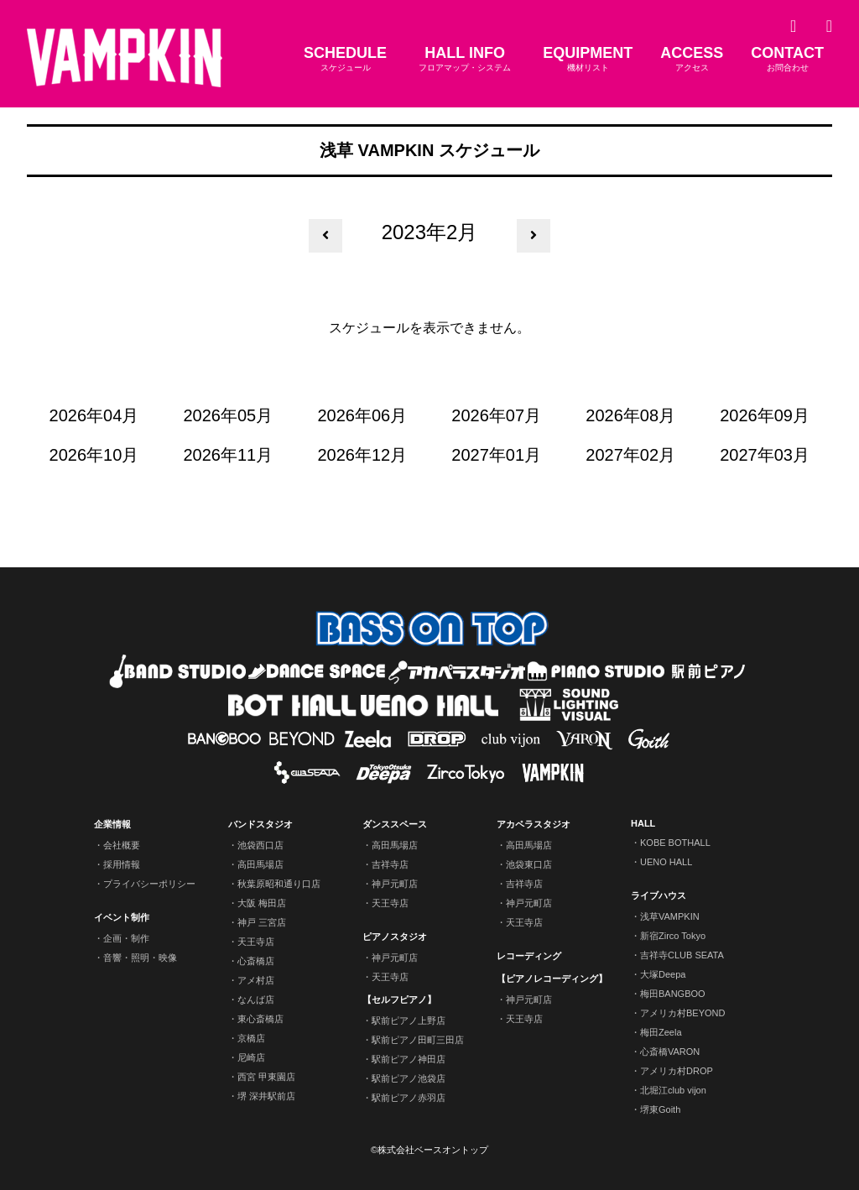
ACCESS (691, 59)
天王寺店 (255, 942)
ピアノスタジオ (394, 937)
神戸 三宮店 (261, 922)
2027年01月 (496, 455)
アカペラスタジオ (533, 824)
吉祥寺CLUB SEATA (682, 955)
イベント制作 (121, 917)
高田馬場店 (260, 864)
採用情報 (121, 864)
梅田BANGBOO (672, 994)
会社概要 (121, 845)
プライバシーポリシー (149, 884)
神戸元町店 (395, 884)
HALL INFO (464, 59)
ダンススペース (394, 824)
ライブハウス (658, 895)
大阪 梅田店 (261, 903)
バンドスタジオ (260, 824)
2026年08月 (630, 415)
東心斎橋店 (260, 1019)
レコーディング (529, 956)
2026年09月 (765, 415)
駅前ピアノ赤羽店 (408, 1098)
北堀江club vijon (673, 1090)
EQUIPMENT (588, 59)
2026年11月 (228, 455)
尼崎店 (251, 1057)
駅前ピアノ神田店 (408, 1059)
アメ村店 (255, 980)
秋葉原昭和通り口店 (278, 884)
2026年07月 (496, 415)
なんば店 (255, 999)
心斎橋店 (255, 961)
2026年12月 (362, 455)
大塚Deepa (662, 974)
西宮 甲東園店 (266, 1077)
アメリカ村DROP (676, 1071)
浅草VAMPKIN (670, 916)
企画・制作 (126, 938)
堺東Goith (660, 1109)
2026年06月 (362, 415)
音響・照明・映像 (140, 958)
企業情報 (112, 824)
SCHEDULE (345, 59)
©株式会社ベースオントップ (429, 1150)
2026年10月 (94, 455)
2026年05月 (228, 415)
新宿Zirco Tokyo (672, 936)
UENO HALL (666, 862)
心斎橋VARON (670, 1051)
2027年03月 (765, 455)
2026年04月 (94, 415)
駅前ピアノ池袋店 (408, 1078)
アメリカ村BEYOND (682, 1013)
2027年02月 (630, 455)
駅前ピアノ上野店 (408, 1020)
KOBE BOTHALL (675, 843)
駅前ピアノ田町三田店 (418, 1040)
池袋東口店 (529, 864)
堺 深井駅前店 (266, 1096)
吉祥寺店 (390, 864)
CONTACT (787, 59)
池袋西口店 (260, 845)
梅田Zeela (661, 1032)
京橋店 (251, 1038)
